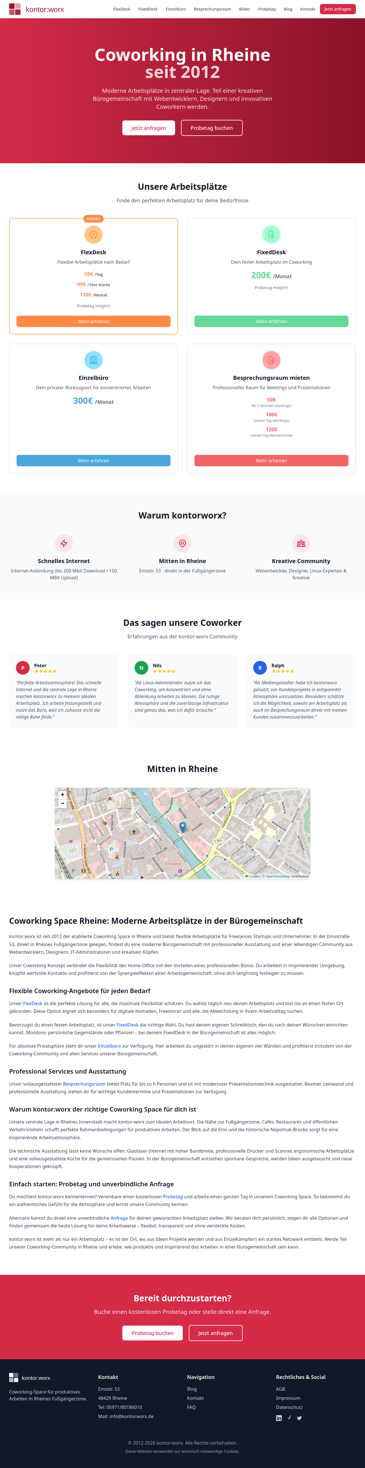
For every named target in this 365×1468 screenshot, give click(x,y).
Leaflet (252, 876)
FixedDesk (148, 9)
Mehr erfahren (93, 321)
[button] (182, 827)
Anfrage (119, 1218)
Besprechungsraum (212, 9)
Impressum (288, 1398)
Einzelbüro (176, 9)
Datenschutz (289, 1407)
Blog (288, 9)
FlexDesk (121, 9)
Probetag (267, 9)
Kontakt (307, 9)
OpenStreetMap (278, 876)
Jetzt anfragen (338, 9)
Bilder (244, 9)
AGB (280, 1389)
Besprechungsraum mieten (271, 378)
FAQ (191, 1407)
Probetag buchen (212, 127)
